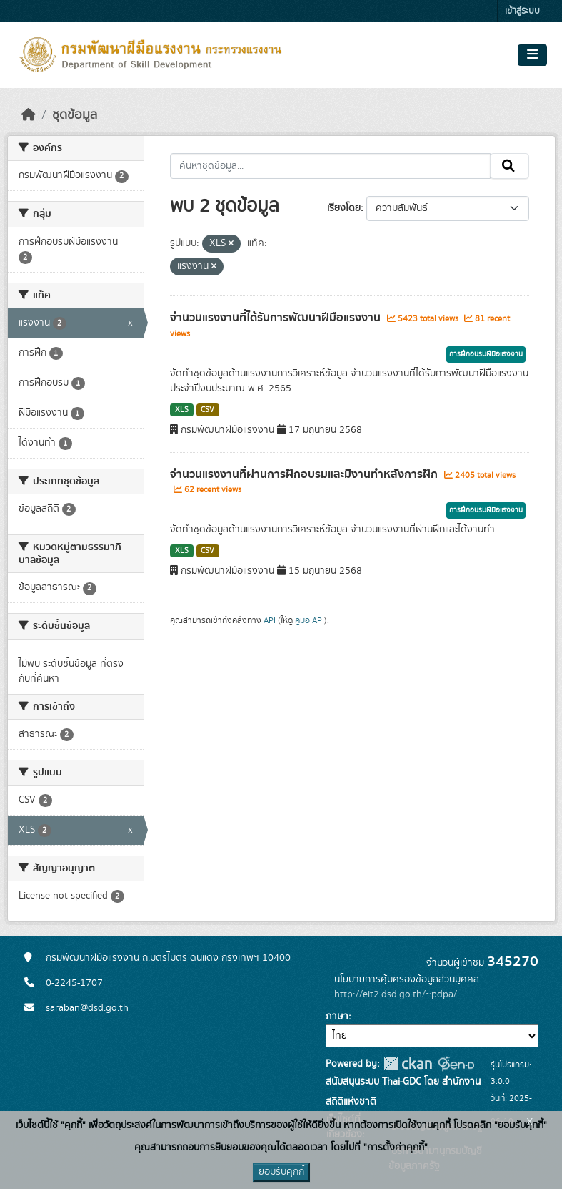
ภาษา (337, 1016)
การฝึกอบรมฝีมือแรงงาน (486, 354)
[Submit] (509, 166)
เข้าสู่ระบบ (522, 11)
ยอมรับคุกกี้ (281, 1172)
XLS (182, 410)
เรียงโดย (344, 208)
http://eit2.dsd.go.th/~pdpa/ (395, 994)
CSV (207, 410)
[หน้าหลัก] (28, 115)
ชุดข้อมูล (74, 115)
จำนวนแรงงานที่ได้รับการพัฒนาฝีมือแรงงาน (276, 317)
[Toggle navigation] (532, 55)
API (270, 620)
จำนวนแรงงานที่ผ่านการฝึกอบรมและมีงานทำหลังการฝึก (305, 474)
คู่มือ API (309, 620)
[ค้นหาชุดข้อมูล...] (330, 166)
